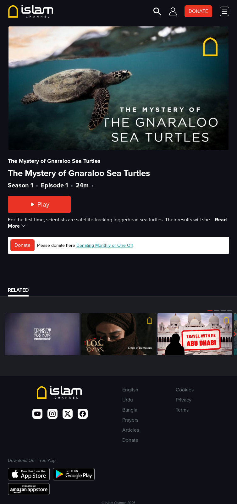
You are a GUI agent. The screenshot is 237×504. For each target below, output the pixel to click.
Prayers (130, 420)
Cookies (185, 389)
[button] (209, 310)
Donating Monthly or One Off (104, 245)
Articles (130, 430)
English (130, 389)
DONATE (198, 11)
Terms (182, 409)
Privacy (183, 399)
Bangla (129, 409)
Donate (22, 245)
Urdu (127, 399)
